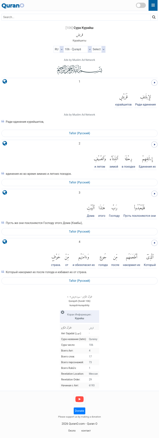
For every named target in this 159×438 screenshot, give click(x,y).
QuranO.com (77, 423)
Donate (79, 411)
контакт (86, 430)
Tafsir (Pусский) (79, 133)
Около (72, 430)
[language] (4, 82)
